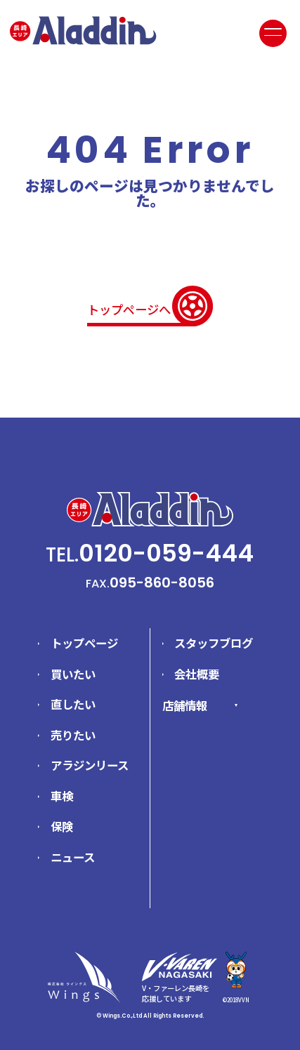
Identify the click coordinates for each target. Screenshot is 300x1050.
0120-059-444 (166, 553)
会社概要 (196, 673)
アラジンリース (90, 765)
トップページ (84, 642)
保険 (62, 826)
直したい (73, 704)
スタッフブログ (213, 642)
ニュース (73, 857)
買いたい (73, 673)
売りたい (73, 734)
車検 (62, 796)
